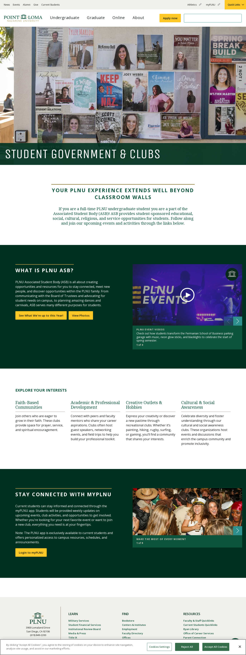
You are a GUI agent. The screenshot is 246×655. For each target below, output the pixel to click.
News (7, 4)
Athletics (194, 6)
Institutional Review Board (84, 629)
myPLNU (213, 6)
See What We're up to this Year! (41, 315)
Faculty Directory (132, 633)
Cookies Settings (159, 646)
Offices (126, 637)
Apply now (170, 18)
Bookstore (128, 620)
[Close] (240, 646)
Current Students (50, 4)
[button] (237, 321)
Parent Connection (194, 637)
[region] (123, 647)
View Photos (81, 315)
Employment (129, 629)
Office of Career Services (198, 633)
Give (35, 4)
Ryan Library (191, 629)
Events (16, 4)
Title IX (72, 637)
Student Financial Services (84, 625)
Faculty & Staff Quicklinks (198, 620)
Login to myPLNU (31, 552)
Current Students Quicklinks (200, 625)
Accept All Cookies (215, 646)
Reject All (187, 646)
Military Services (78, 620)
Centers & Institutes (134, 625)
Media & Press (77, 633)
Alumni (26, 4)
